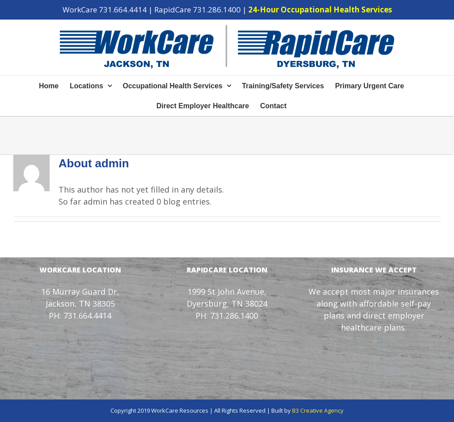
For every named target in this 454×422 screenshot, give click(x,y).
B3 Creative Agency (318, 410)
